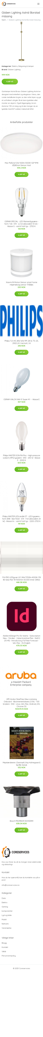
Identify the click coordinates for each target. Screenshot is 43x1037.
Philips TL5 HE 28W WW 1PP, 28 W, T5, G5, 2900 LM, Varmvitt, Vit (21, 342)
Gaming (5, 907)
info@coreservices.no (10, 885)
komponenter (7, 911)
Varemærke (6, 928)
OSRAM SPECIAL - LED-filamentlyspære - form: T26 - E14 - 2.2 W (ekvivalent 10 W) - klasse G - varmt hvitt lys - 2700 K (21, 223)
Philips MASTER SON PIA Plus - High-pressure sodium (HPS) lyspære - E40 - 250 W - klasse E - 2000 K (21, 457)
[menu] (38, 4)
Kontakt (5, 947)
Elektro (15, 66)
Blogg (4, 943)
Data (4, 898)
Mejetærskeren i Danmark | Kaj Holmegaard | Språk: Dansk (21, 763)
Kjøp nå (9, 82)
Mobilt (4, 919)
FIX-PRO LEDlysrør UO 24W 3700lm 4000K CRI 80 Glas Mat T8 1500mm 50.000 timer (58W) (21, 578)
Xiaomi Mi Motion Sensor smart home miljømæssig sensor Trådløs (21, 283)
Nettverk (5, 924)
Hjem (4, 20)
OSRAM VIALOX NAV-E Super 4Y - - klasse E (22, 399)
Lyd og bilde (7, 915)
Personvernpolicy (9, 956)
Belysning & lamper (26, 66)
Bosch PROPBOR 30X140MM (21, 821)
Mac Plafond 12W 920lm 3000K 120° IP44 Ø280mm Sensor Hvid (21, 164)
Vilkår (4, 951)
